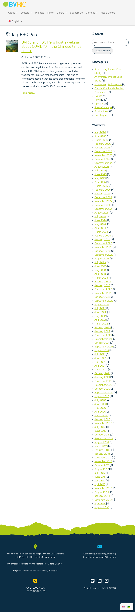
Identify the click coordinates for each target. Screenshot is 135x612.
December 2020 (103, 381)
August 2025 (101, 166)
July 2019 (100, 426)
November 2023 (103, 247)
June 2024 (100, 220)
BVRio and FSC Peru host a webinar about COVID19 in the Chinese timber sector (52, 46)
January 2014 (102, 495)
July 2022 (100, 308)
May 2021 (99, 361)
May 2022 (100, 315)
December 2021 (103, 335)
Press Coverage (103, 107)
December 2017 (102, 457)
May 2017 (99, 480)
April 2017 (99, 484)
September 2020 (103, 392)
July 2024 (100, 216)
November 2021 (103, 338)
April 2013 (100, 503)
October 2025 (102, 159)
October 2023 (102, 250)
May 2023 (100, 270)
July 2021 (99, 354)
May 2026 (100, 132)
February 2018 (102, 449)
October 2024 (102, 204)
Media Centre (108, 12)
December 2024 (103, 197)
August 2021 (101, 350)
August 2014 (101, 492)
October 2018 (102, 434)
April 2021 (99, 365)
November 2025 (103, 155)
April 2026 (100, 136)
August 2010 (101, 507)
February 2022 (102, 327)
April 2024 (100, 227)
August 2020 (101, 396)
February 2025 (102, 189)
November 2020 (103, 384)
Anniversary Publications (108, 84)
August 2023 (101, 258)
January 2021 (102, 377)
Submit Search (102, 50)
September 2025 (103, 162)
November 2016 (103, 488)
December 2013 (103, 499)
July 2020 (100, 400)
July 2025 (100, 170)
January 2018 (102, 453)
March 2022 (101, 323)
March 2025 (101, 185)
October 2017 (101, 465)
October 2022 (102, 296)
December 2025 (103, 151)
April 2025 (100, 182)
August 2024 (101, 212)
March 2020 (101, 415)
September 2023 (103, 254)
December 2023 (103, 243)
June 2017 (100, 476)
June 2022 (100, 312)
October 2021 (102, 342)
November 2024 (103, 201)
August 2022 (101, 304)
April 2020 (100, 411)
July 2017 (99, 472)
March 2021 (100, 369)
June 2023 (100, 266)
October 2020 (102, 388)
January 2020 (102, 419)
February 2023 (102, 281)
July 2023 (100, 262)
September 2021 (103, 346)
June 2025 (100, 174)
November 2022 (103, 293)
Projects (39, 12)
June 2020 (100, 404)
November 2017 (103, 461)
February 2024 (102, 235)
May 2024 (100, 224)
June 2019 (100, 430)
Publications (101, 111)
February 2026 (102, 143)
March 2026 (101, 139)
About (12, 12)
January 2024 (102, 239)
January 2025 (102, 193)
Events (98, 95)
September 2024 (103, 208)
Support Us (76, 12)
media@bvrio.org (107, 557)
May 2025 (100, 178)
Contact (91, 12)
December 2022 (103, 289)
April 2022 (100, 319)
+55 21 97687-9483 (35, 591)
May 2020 (100, 407)
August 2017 (101, 469)
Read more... (28, 92)
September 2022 (103, 300)
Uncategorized (102, 115)
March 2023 (101, 277)
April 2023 (100, 273)
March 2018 (101, 446)
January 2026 (102, 147)
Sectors (26, 12)
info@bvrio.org (108, 553)
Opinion (98, 103)
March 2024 (101, 231)
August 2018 (101, 442)
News (50, 12)
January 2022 (102, 331)
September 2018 (103, 438)
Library (62, 12)
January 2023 (102, 285)
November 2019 (103, 423)
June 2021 (100, 358)
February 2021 (102, 373)
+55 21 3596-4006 (35, 587)
